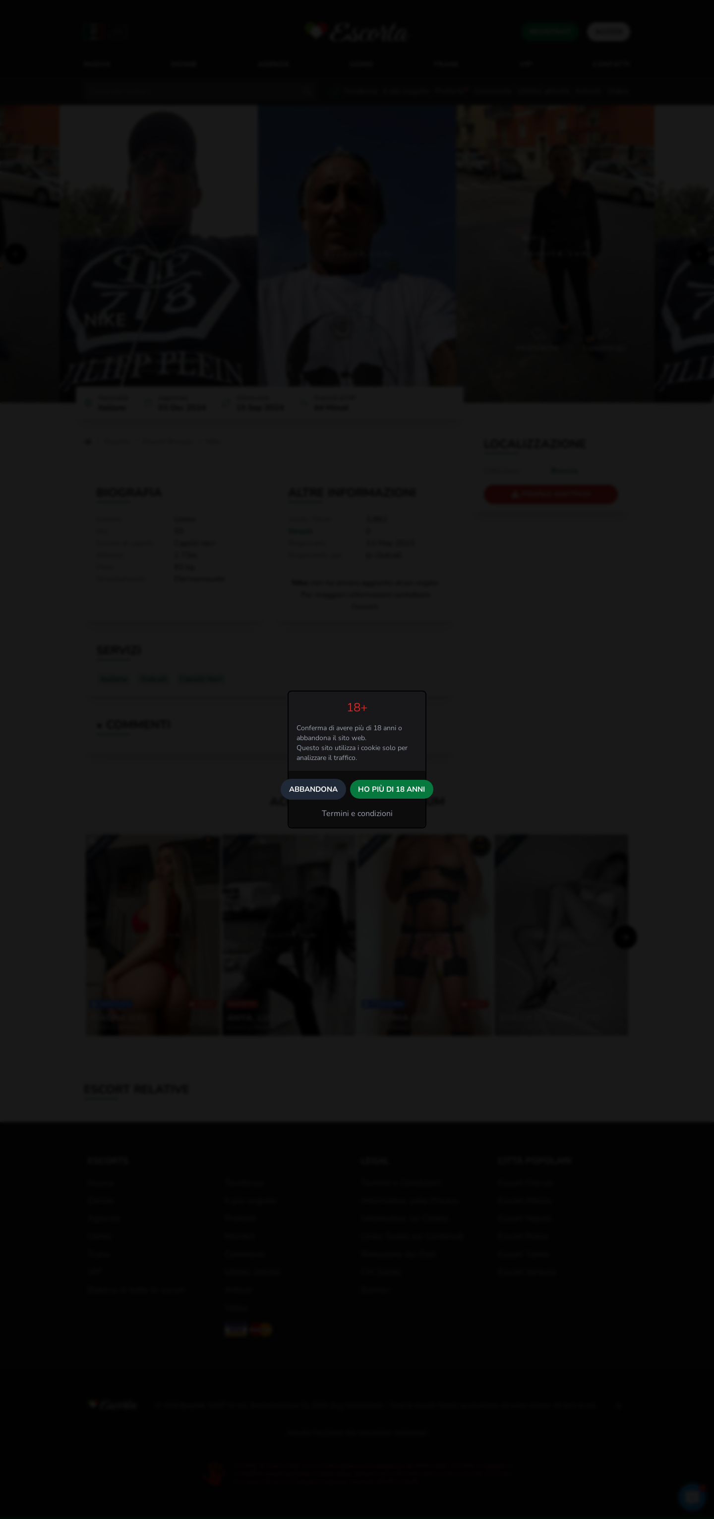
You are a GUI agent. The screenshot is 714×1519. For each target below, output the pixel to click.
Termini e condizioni (357, 813)
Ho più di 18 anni (391, 789)
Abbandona (313, 789)
